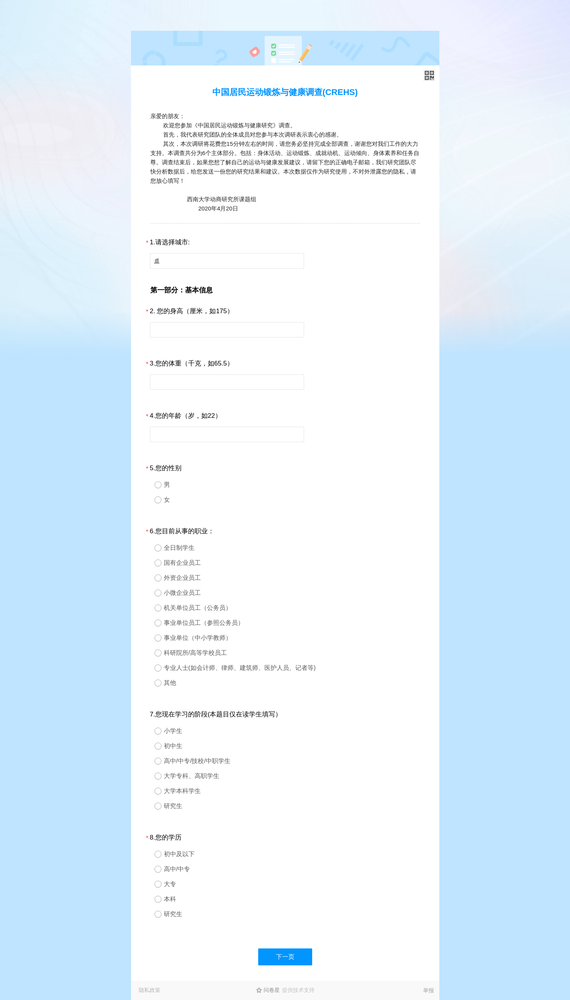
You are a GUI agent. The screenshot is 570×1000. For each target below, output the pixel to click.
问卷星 (272, 990)
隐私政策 (149, 990)
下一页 (285, 956)
